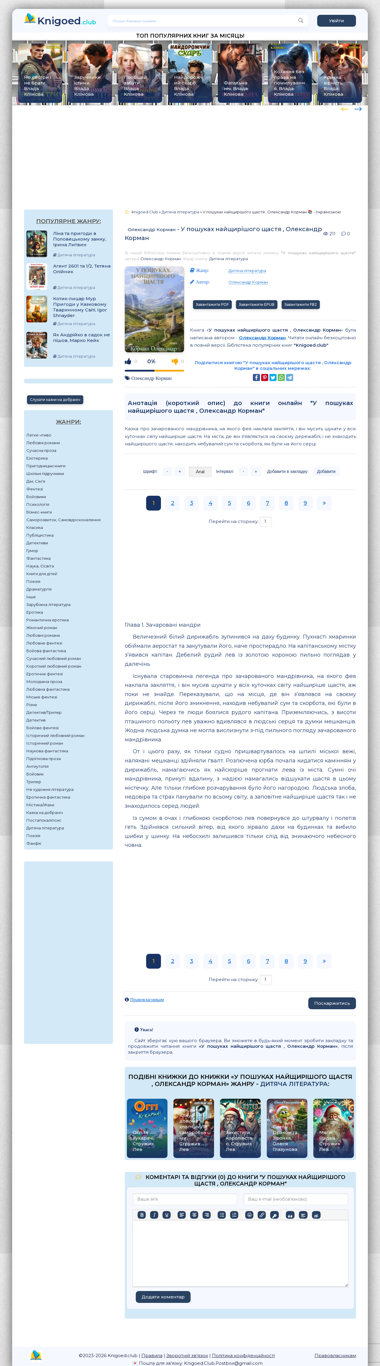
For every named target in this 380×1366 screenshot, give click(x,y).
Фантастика (38, 558)
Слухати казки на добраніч (55, 399)
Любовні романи (43, 442)
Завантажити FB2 (301, 304)
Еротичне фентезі (44, 673)
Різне (31, 704)
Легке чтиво (38, 435)
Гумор (32, 550)
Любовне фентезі (44, 643)
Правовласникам (147, 999)
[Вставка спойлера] (303, 1215)
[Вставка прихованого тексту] (316, 1215)
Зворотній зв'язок (187, 1355)
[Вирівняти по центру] (194, 1215)
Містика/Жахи (40, 804)
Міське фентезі (41, 697)
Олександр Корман (152, 229)
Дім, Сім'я (35, 481)
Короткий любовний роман (53, 666)
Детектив (36, 720)
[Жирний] (142, 1215)
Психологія (37, 504)
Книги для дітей (41, 573)
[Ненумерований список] (222, 1215)
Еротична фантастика (48, 797)
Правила (151, 1355)
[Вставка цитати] (290, 1215)
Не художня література (50, 789)
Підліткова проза (43, 758)
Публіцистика (40, 535)
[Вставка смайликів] (249, 1215)
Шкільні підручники (45, 473)
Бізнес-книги (39, 512)
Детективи (37, 542)
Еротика (34, 612)
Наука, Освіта (40, 566)
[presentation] (345, 108)
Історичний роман (44, 743)
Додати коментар (163, 1297)
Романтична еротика (47, 620)
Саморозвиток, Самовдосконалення (63, 519)
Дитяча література (45, 828)
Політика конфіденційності (243, 1355)
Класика (34, 527)
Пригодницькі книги (46, 465)
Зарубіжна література (48, 604)
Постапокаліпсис (43, 820)
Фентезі (34, 489)
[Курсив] (154, 1215)
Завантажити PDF (212, 304)
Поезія (33, 581)
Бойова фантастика (46, 650)
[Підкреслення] (166, 1215)
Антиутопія (37, 766)
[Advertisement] (190, 151)
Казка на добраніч (44, 812)
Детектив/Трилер (44, 712)
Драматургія (39, 589)
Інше (31, 596)
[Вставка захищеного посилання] (274, 1215)
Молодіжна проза (44, 681)
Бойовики (36, 496)
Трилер (33, 781)
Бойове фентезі (42, 727)
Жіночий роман (41, 627)
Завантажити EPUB (256, 304)
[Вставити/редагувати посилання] (262, 1215)
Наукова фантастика (47, 750)
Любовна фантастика (48, 689)
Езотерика (37, 458)
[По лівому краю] (182, 1215)
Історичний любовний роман (55, 735)
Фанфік (33, 843)
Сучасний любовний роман (53, 658)
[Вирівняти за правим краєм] (206, 1215)
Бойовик (35, 774)
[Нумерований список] (234, 1215)
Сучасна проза (41, 450)
